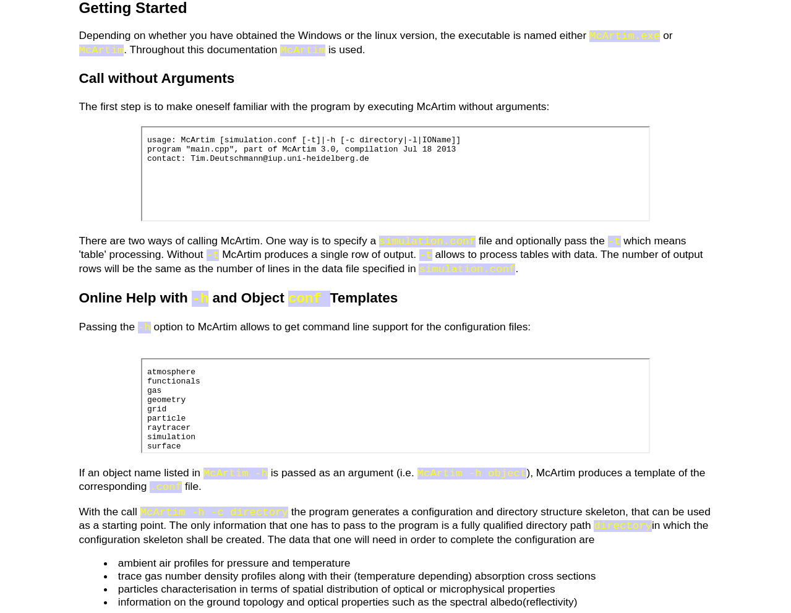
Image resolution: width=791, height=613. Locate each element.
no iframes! (395, 172)
